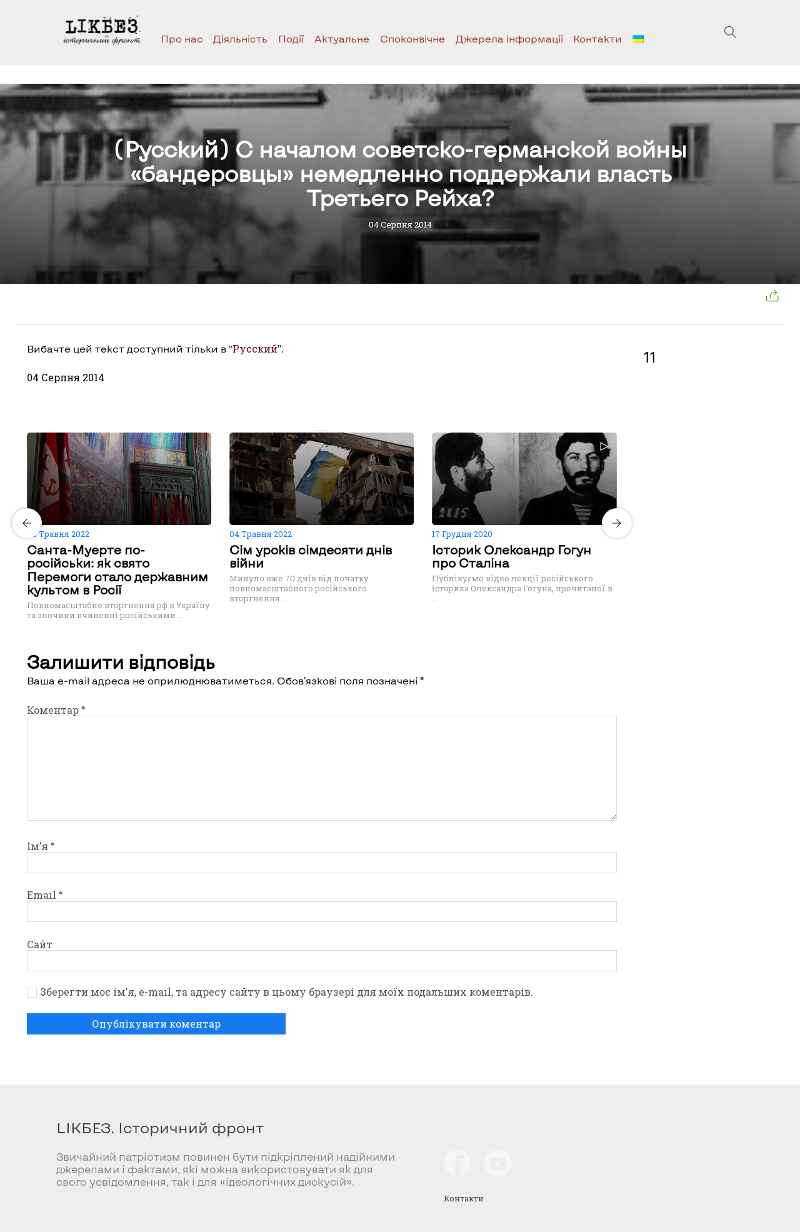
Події (291, 38)
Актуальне (341, 38)
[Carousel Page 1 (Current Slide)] (318, 430)
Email (44, 894)
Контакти (597, 38)
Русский (255, 348)
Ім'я (40, 846)
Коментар (56, 709)
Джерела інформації (509, 38)
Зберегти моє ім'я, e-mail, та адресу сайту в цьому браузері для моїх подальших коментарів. (286, 992)
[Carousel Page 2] (325, 430)
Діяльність (240, 38)
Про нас (182, 38)
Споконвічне (412, 38)
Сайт (39, 944)
